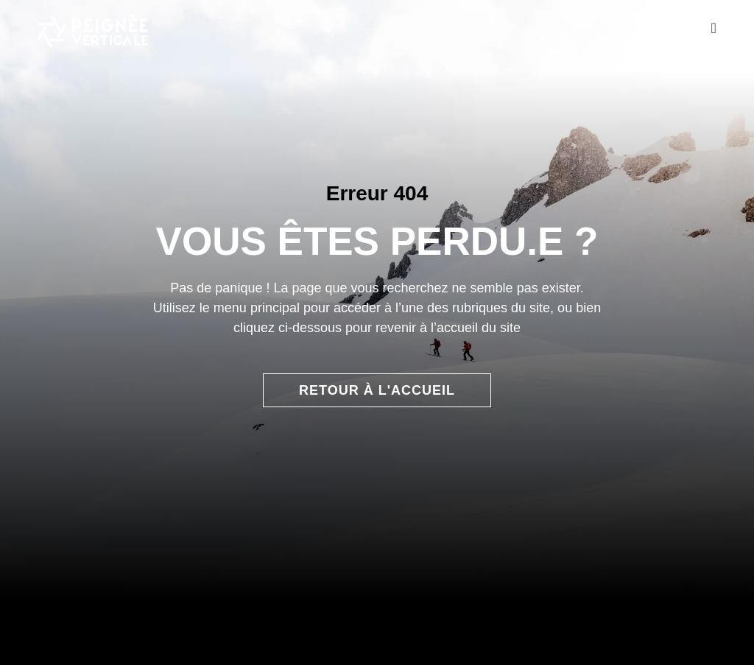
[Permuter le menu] (713, 28)
